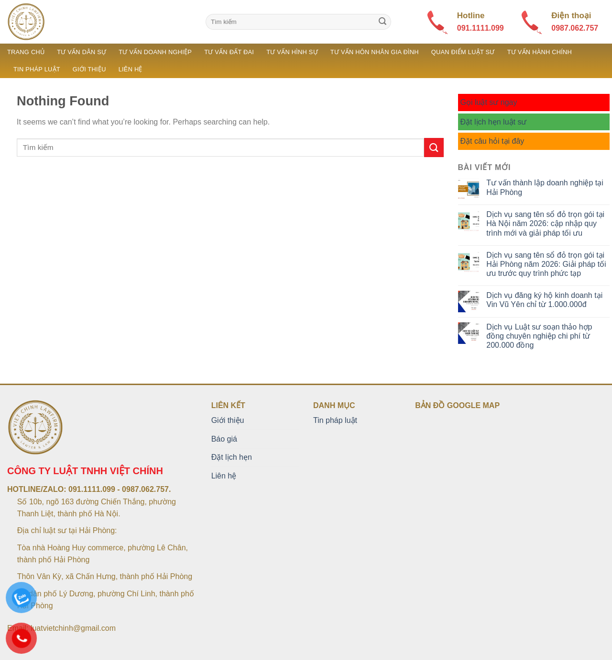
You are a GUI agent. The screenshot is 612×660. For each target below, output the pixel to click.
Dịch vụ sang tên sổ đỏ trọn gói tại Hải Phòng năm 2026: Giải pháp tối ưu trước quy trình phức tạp (546, 264)
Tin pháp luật (36, 69)
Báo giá (224, 439)
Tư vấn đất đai (229, 52)
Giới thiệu (89, 69)
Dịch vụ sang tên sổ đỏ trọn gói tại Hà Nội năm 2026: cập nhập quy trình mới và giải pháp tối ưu (545, 223)
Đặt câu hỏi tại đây (492, 141)
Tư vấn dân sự (81, 52)
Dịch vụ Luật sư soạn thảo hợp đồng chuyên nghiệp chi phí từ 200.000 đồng (539, 336)
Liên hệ (130, 69)
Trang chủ (25, 52)
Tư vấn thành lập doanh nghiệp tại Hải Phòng (544, 187)
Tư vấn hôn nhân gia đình (374, 52)
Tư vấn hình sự (292, 52)
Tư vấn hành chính (539, 52)
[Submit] (382, 22)
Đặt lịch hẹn (231, 457)
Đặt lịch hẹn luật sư (493, 122)
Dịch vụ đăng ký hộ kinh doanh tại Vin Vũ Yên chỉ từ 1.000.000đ (544, 299)
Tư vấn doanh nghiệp (155, 52)
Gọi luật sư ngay (488, 102)
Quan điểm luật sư (463, 52)
